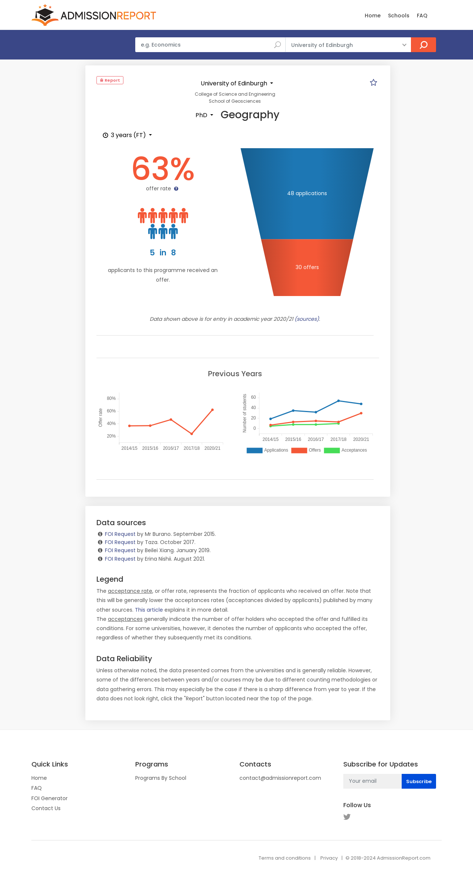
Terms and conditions (285, 857)
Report (110, 80)
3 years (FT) (124, 135)
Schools (398, 15)
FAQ (422, 15)
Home (373, 15)
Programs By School (160, 778)
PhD (202, 115)
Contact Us (46, 808)
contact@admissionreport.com (280, 778)
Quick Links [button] (49, 764)
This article (149, 609)
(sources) (307, 319)
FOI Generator (49, 798)
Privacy (329, 857)
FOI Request (120, 534)
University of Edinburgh (235, 83)
